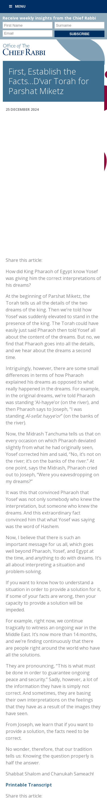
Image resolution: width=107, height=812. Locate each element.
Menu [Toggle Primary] (17, 6)
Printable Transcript (29, 785)
